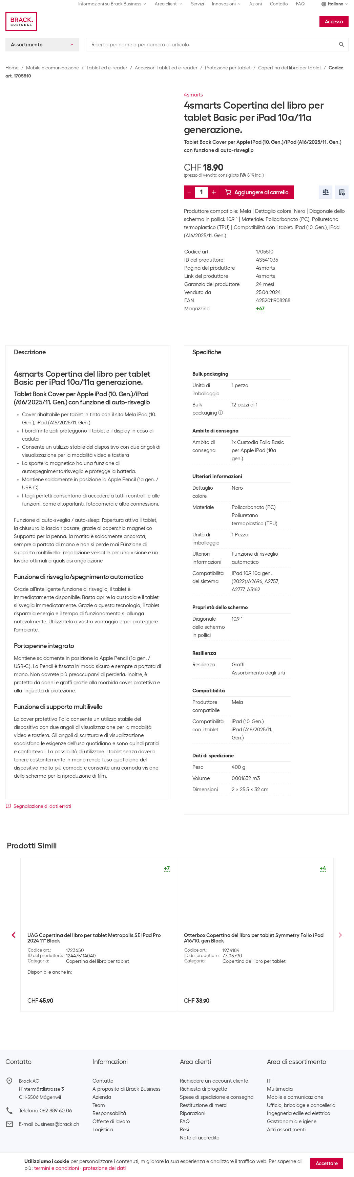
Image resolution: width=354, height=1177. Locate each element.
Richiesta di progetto (203, 1089)
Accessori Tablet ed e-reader (166, 67)
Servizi (197, 3)
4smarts (193, 95)
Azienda (101, 1097)
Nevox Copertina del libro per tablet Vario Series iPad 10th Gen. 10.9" (251, 938)
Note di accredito (200, 1138)
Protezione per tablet (228, 67)
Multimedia (280, 1089)
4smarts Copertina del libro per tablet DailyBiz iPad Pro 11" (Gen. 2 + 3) (95, 943)
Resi (184, 1130)
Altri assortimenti (286, 1130)
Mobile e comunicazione (52, 67)
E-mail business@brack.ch (49, 1124)
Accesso (334, 22)
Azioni (255, 3)
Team (98, 1105)
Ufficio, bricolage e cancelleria (301, 1105)
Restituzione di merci (203, 1105)
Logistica (102, 1130)
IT (269, 1081)
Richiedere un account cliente (214, 1081)
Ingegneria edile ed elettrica (298, 1113)
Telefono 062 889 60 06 (45, 1111)
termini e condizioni (56, 1168)
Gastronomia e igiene (291, 1121)
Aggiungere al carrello (257, 192)
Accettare (327, 1163)
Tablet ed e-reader (106, 67)
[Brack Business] (21, 21)
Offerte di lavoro (111, 1121)
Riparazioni (192, 1113)
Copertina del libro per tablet (289, 67)
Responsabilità (109, 1113)
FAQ (300, 3)
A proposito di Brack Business (126, 1089)
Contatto (279, 3)
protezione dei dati (104, 1168)
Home (12, 67)
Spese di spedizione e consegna (216, 1097)
